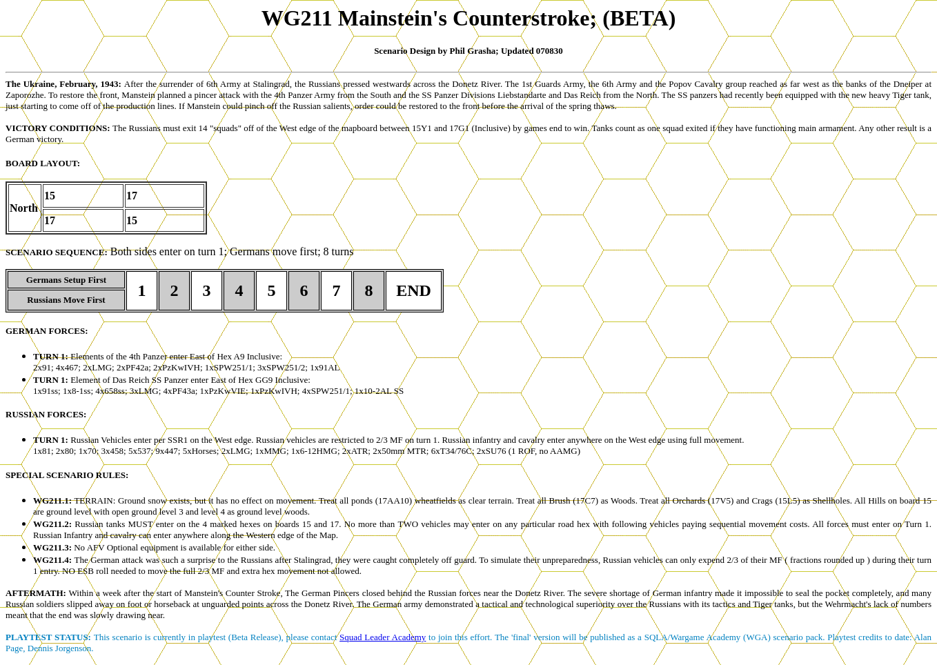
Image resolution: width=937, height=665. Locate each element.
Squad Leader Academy (382, 637)
